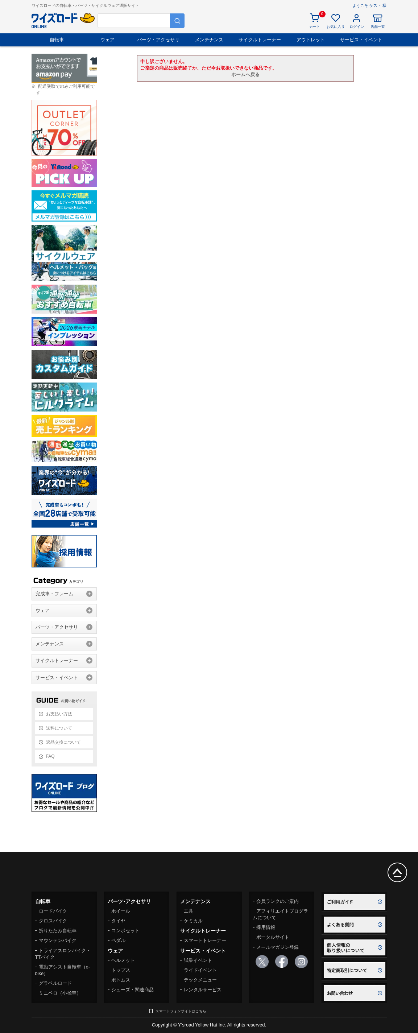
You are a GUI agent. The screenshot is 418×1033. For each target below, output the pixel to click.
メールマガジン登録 (277, 947)
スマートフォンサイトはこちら (181, 1011)
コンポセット (125, 930)
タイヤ (118, 920)
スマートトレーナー (205, 940)
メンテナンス (209, 39)
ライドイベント (200, 970)
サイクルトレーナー (260, 39)
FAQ (50, 756)
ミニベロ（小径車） (60, 993)
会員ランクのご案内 (277, 901)
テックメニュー (200, 980)
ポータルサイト (272, 937)
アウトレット (311, 39)
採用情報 (265, 927)
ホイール (120, 911)
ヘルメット (123, 960)
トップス (120, 970)
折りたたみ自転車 (57, 930)
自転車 (57, 39)
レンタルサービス (203, 989)
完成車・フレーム (54, 593)
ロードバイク (53, 911)
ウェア (107, 39)
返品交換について (63, 742)
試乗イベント (198, 960)
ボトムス (120, 980)
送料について (59, 728)
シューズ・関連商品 (132, 989)
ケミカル (193, 920)
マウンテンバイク (57, 940)
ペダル (118, 940)
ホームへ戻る (245, 74)
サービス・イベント (361, 39)
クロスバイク (53, 920)
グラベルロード (55, 983)
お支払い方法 (59, 713)
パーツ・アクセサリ (158, 39)
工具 (188, 911)
